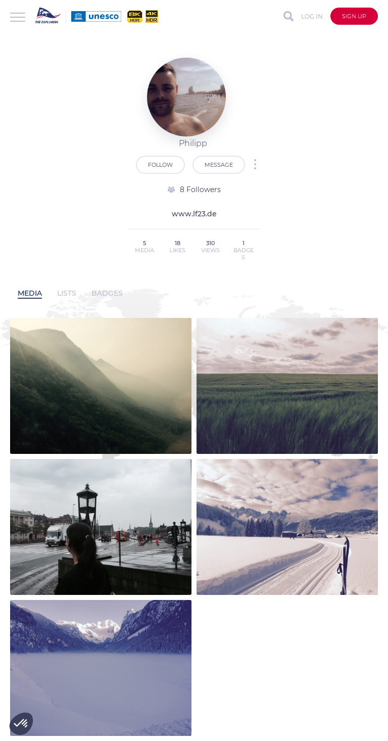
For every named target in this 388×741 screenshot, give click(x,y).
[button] (21, 724)
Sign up (354, 16)
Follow (160, 164)
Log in (312, 16)
